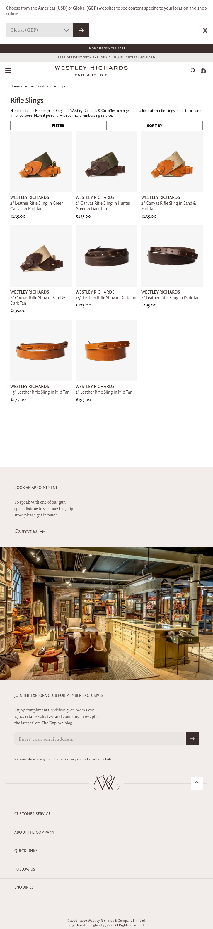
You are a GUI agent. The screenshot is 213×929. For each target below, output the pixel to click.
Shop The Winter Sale (106, 48)
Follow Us (24, 869)
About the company (34, 832)
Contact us (26, 531)
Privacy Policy (75, 759)
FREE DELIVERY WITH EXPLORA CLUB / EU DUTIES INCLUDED (106, 57)
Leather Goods (34, 86)
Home (15, 86)
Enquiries (24, 887)
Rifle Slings (58, 86)
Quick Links (26, 851)
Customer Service (32, 814)
